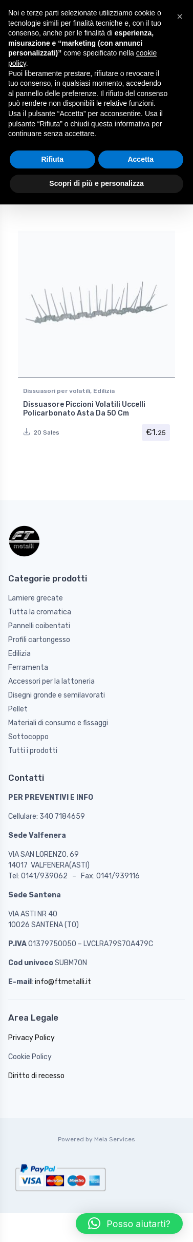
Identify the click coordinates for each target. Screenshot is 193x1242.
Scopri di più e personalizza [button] (96, 183)
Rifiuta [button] (52, 159)
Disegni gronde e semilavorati (56, 695)
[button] (129, 1223)
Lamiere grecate (35, 598)
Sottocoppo (28, 736)
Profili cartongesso (39, 639)
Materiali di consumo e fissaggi (58, 723)
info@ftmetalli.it (63, 981)
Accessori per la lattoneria (51, 681)
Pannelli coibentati (39, 626)
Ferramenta (28, 667)
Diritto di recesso (36, 1075)
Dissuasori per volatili (56, 390)
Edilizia (104, 390)
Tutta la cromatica (39, 612)
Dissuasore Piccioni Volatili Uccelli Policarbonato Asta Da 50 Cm (84, 409)
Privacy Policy (31, 1037)
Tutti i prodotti (32, 750)
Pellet (18, 709)
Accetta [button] (140, 159)
